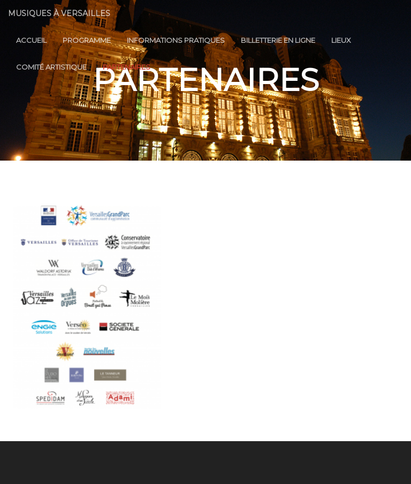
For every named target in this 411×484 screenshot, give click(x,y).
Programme (87, 40)
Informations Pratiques (176, 40)
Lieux (341, 40)
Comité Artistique (51, 67)
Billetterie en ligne (278, 40)
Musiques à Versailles (59, 13)
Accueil (31, 40)
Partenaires (126, 67)
